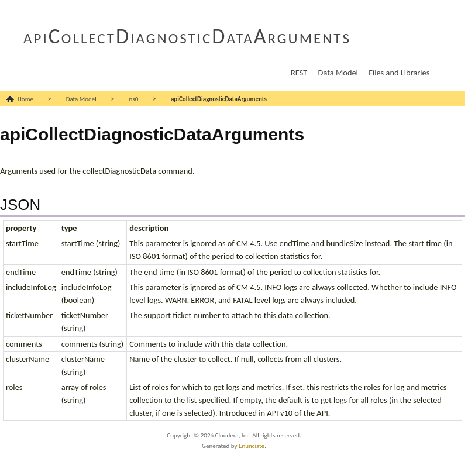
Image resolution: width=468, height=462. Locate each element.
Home (25, 99)
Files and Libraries (399, 72)
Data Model (338, 72)
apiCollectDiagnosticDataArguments (187, 36)
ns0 (134, 99)
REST (299, 72)
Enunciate (251, 446)
